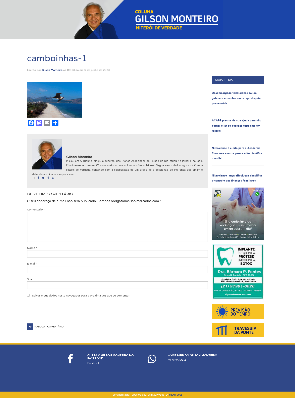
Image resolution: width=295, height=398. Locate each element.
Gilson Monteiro (52, 70)
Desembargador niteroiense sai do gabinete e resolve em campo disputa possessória (236, 98)
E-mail (32, 263)
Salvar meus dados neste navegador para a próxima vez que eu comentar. (81, 295)
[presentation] (57, 313)
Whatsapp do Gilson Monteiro (192, 355)
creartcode (175, 395)
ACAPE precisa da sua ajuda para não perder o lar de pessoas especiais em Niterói (236, 125)
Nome (32, 248)
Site (29, 279)
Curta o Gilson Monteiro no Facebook (110, 357)
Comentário (36, 209)
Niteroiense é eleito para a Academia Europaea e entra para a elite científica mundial (237, 153)
